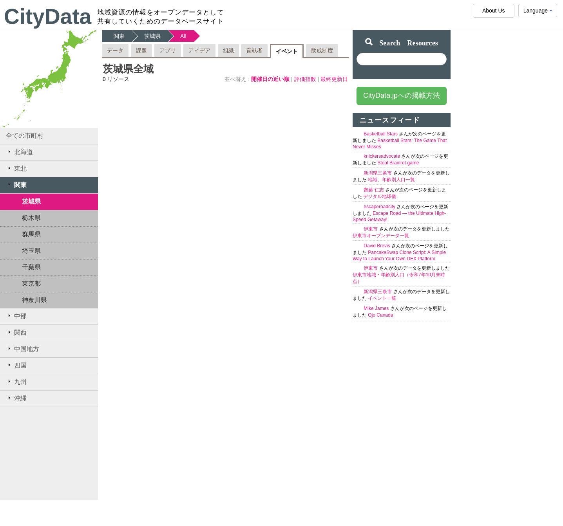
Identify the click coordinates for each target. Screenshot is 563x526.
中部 (16, 315)
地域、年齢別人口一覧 (391, 179)
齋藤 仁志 (374, 190)
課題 (141, 50)
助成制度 (322, 50)
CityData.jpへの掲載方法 (401, 95)
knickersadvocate (382, 156)
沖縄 (16, 398)
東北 (16, 168)
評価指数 (306, 79)
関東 (16, 184)
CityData (47, 16)
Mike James (377, 308)
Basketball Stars (381, 134)
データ (115, 50)
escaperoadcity (380, 206)
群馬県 (31, 234)
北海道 (19, 151)
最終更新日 (334, 79)
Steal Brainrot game (398, 163)
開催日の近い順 (271, 79)
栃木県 (31, 217)
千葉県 (31, 267)
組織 (228, 50)
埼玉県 (31, 250)
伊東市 (371, 229)
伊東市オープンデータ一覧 (381, 235)
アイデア (199, 50)
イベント (287, 51)
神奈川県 (34, 300)
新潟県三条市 (378, 173)
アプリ (167, 50)
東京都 (31, 283)
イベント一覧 (382, 298)
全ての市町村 (24, 135)
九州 (16, 381)
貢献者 (254, 50)
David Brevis (377, 246)
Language (537, 12)
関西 (16, 332)
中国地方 (22, 348)
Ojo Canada (380, 315)
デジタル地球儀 (379, 196)
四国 (16, 365)
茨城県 (31, 201)
